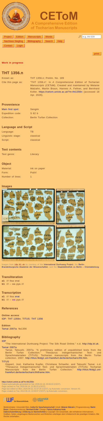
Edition (19, 36)
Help (60, 41)
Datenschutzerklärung (12, 412)
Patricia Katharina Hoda (56, 409)
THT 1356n (14, 318)
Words (48, 36)
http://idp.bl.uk (90, 343)
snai (17, 296)
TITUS (26, 318)
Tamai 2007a (9, 328)
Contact (8, 45)
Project (7, 36)
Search (49, 41)
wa (14, 299)
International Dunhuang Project (58, 264)
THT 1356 (37, 318)
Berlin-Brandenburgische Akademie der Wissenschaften (43, 265)
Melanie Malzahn (68, 407)
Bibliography (34, 41)
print (96, 53)
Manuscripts (34, 36)
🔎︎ (79, 36)
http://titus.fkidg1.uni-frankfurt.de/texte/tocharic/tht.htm (56, 357)
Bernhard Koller (32, 409)
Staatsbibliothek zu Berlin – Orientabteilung (78, 267)
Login (20, 45)
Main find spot (10, 109)
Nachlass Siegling (13, 41)
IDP (4, 318)
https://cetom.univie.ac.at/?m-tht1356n (61, 91)
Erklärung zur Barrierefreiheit (34, 412)
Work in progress (12, 62)
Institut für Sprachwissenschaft (42, 407)
